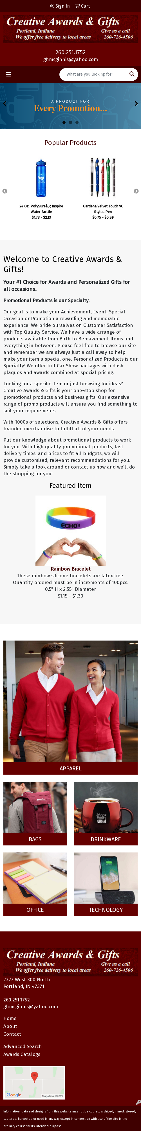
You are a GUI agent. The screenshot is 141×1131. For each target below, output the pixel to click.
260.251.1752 (70, 52)
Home (10, 1018)
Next (136, 191)
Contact (12, 1034)
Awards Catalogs (21, 1054)
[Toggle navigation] (9, 74)
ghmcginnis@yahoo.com (70, 59)
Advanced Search (22, 1046)
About (10, 1026)
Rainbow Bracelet (71, 569)
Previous (5, 191)
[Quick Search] (92, 74)
